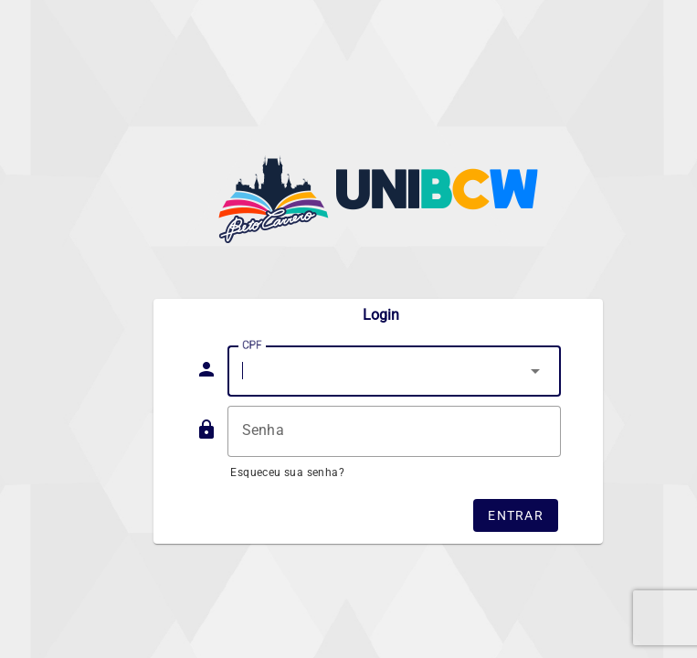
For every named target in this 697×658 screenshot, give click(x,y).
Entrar (516, 515)
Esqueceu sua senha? (287, 472)
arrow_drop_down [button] (535, 371)
